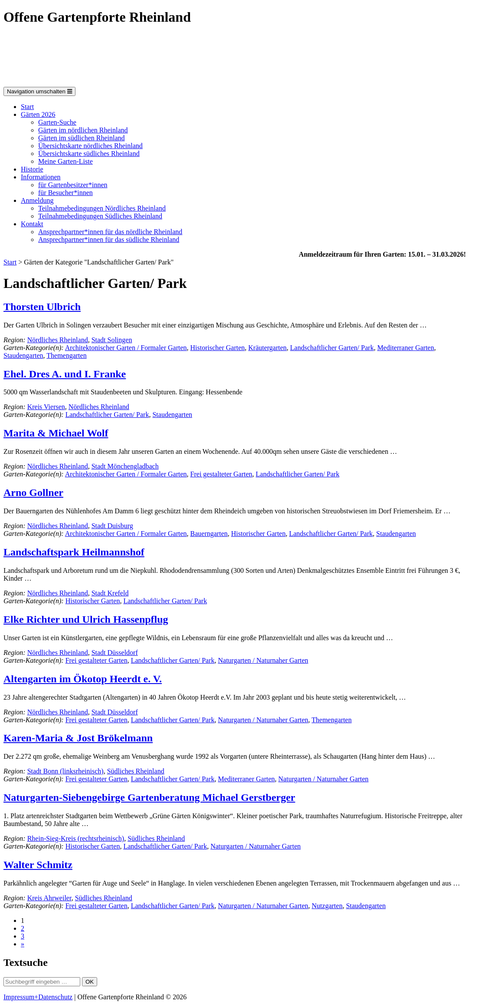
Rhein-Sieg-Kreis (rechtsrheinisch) (75, 838)
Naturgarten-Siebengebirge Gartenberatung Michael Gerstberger (149, 797)
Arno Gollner (33, 492)
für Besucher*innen (65, 192)
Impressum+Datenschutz (37, 997)
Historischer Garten (217, 347)
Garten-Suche (57, 122)
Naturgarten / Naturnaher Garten (263, 660)
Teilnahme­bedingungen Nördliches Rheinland (102, 208)
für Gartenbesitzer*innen (72, 184)
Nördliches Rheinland (57, 340)
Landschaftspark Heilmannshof (73, 552)
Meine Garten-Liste (65, 161)
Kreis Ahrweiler (49, 898)
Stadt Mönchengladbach (125, 466)
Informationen (41, 177)
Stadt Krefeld (110, 593)
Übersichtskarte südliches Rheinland (89, 153)
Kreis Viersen (46, 406)
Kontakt (32, 224)
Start (27, 106)
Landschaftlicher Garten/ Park (332, 347)
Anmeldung (37, 200)
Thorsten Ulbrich (42, 306)
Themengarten (66, 355)
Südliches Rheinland (135, 771)
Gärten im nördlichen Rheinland (83, 130)
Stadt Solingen (112, 340)
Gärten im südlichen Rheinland (81, 138)
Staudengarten (23, 355)
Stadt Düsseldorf (115, 652)
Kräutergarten (267, 347)
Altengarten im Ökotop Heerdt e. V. (82, 678)
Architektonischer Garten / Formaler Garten (126, 347)
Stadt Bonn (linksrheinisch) (65, 771)
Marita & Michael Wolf (55, 433)
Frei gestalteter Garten (221, 474)
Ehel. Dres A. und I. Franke (64, 374)
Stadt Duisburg (112, 525)
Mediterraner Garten (405, 347)
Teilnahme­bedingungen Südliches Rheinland (100, 216)
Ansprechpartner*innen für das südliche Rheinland (108, 239)
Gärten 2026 (38, 114)
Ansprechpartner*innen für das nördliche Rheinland (110, 231)
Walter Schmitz (37, 864)
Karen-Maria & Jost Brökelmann (78, 738)
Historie (32, 169)
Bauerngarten (209, 533)
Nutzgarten (327, 905)
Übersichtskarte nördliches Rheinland (90, 145)
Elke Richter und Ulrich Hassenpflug (85, 619)
